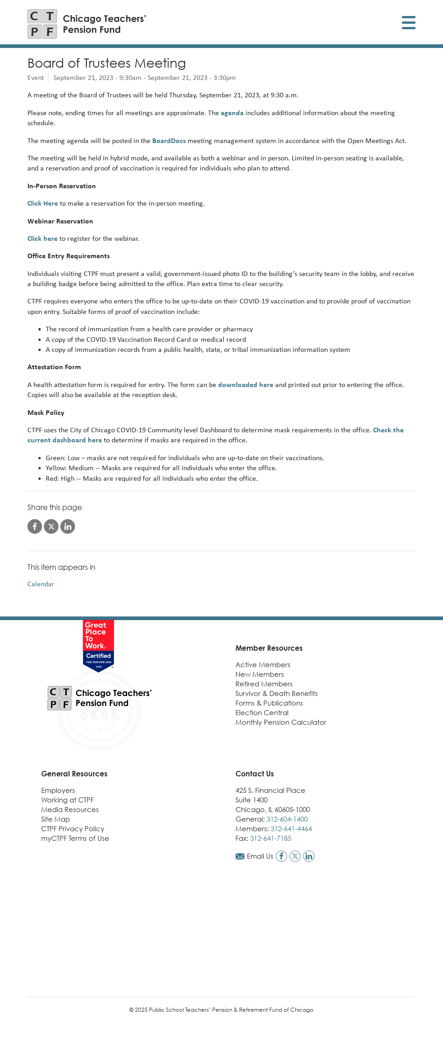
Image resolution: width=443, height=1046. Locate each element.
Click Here (43, 203)
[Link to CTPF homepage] (86, 24)
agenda (232, 113)
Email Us (260, 856)
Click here (42, 238)
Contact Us (254, 773)
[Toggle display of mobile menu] (409, 24)
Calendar (40, 584)
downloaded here (245, 384)
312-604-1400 (287, 819)
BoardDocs (169, 140)
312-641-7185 (270, 838)
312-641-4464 (291, 828)
